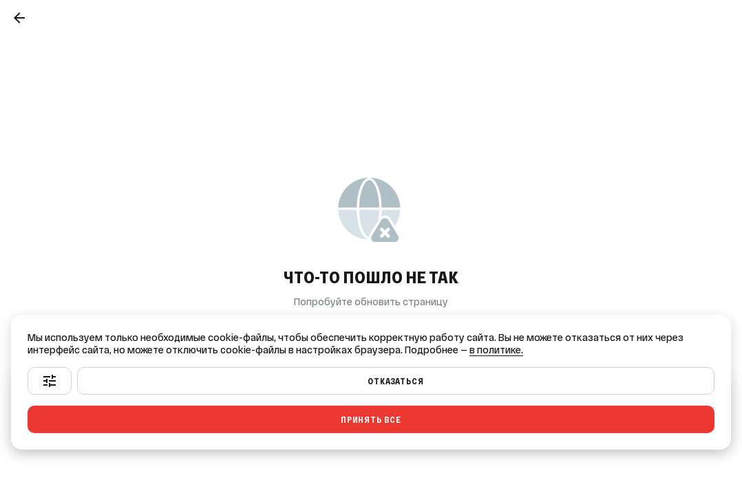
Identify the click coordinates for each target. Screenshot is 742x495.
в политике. (496, 349)
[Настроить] (50, 381)
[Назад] (19, 18)
